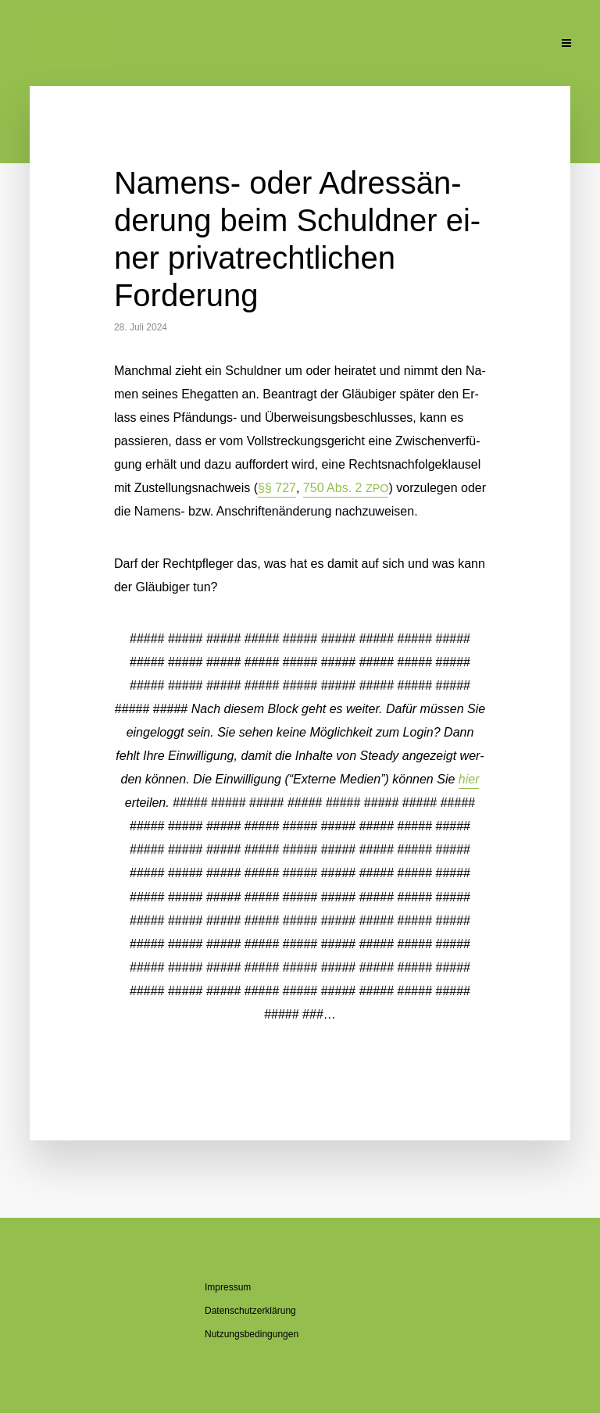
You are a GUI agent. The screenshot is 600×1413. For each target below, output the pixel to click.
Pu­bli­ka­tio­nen (380, 44)
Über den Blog (230, 44)
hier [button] (469, 779)
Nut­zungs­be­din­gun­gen (251, 1334)
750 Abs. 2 (346, 487)
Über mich (156, 44)
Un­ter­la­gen (456, 44)
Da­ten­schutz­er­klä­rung (250, 1310)
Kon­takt (517, 44)
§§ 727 (277, 487)
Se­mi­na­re (303, 44)
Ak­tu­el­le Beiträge (64, 44)
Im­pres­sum (228, 1287)
